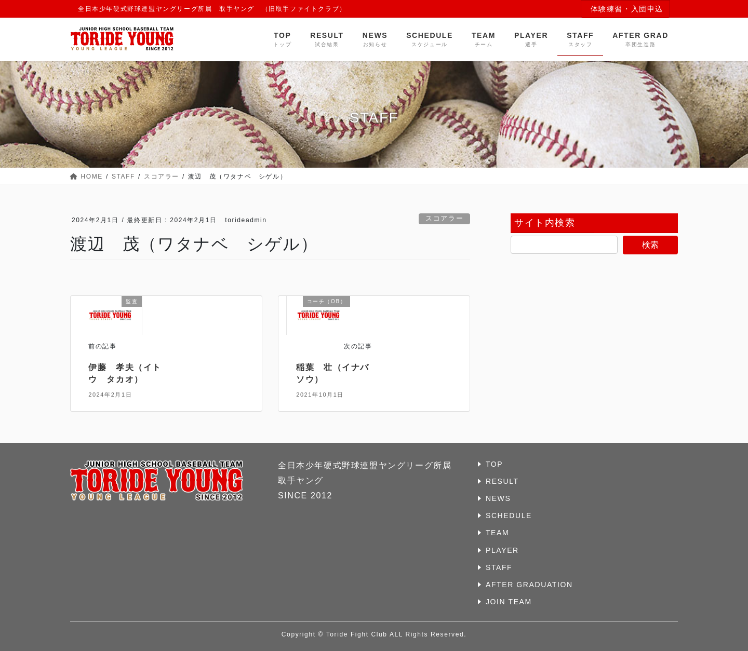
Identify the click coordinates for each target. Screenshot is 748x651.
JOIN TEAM (509, 602)
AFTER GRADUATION (529, 584)
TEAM (497, 532)
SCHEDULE (509, 515)
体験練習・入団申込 (627, 9)
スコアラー (444, 218)
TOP (494, 464)
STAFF (499, 567)
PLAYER (502, 550)
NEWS (498, 498)
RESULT (502, 481)
